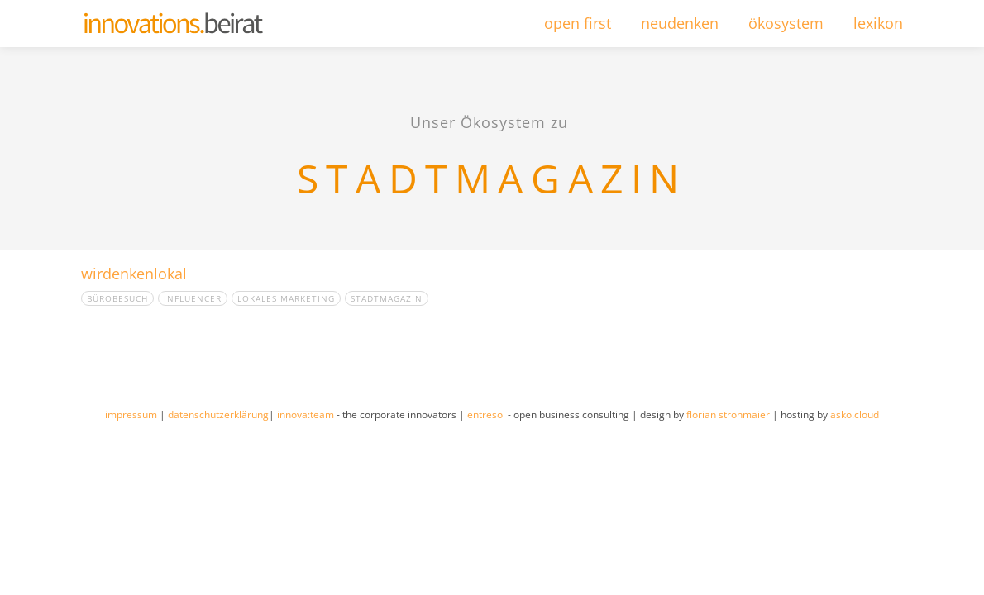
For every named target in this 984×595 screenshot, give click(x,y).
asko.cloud (854, 414)
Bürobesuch (117, 298)
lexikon (878, 23)
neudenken (680, 23)
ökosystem (786, 23)
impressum (131, 414)
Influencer (193, 298)
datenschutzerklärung (218, 414)
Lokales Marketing (286, 298)
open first (577, 23)
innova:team (305, 414)
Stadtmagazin (387, 298)
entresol (486, 414)
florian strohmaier (728, 414)
